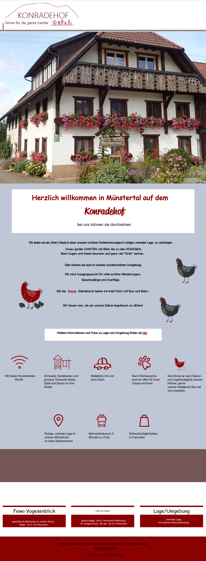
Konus (72, 291)
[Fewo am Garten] (102, 511)
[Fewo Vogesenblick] (34, 511)
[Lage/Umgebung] (171, 511)
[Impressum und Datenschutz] (105, 555)
